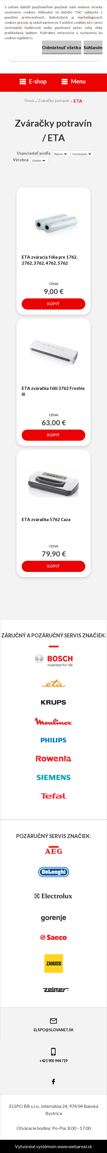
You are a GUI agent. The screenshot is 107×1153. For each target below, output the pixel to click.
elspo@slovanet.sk (54, 1024)
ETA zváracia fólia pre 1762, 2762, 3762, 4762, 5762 (49, 260)
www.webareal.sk (74, 1146)
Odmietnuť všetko (61, 47)
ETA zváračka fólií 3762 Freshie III (53, 391)
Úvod (29, 100)
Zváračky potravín (54, 100)
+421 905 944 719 (53, 1055)
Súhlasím (93, 47)
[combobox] (61, 154)
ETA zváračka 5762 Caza (46, 519)
